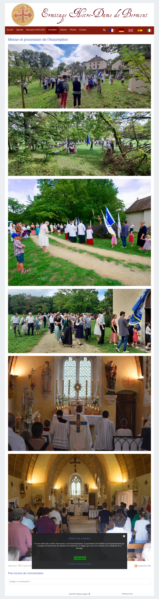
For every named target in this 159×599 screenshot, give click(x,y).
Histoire (63, 30)
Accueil (10, 30)
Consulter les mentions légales (79, 564)
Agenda (19, 30)
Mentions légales (81, 594)
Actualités (52, 30)
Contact (82, 30)
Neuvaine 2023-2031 (35, 30)
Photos (73, 30)
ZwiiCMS (72, 594)
